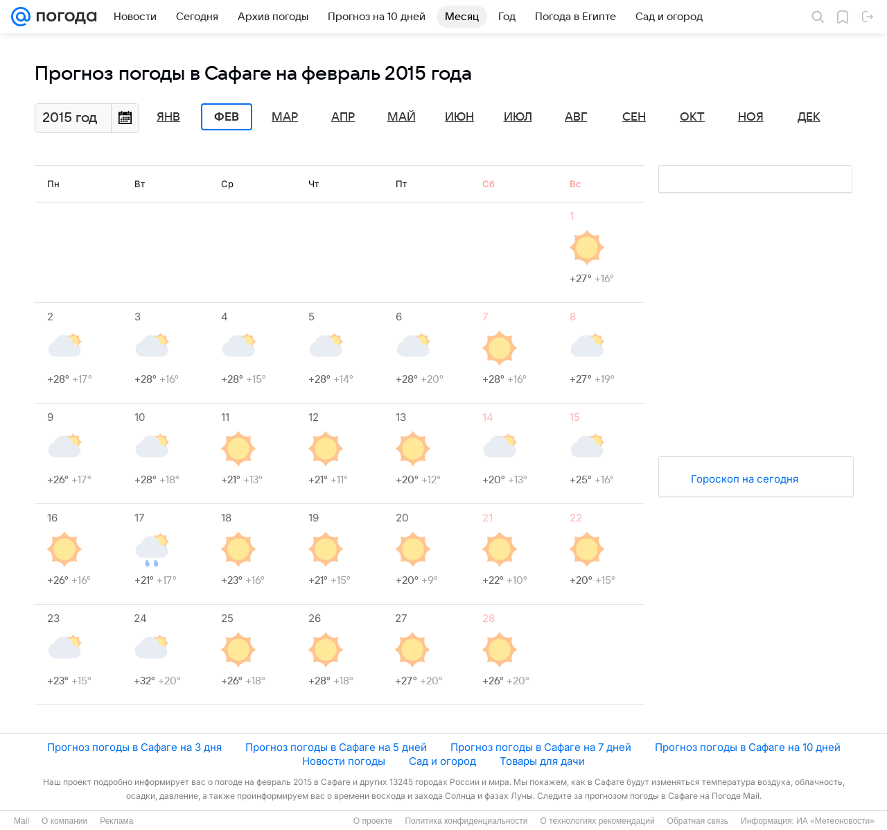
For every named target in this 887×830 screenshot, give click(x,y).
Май (401, 117)
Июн (459, 117)
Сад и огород (442, 761)
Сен (634, 117)
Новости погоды (343, 761)
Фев (226, 117)
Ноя (751, 117)
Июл (518, 117)
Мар (285, 117)
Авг (576, 117)
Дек (809, 117)
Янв (168, 117)
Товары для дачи (542, 761)
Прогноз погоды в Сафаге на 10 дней (748, 747)
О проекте (373, 821)
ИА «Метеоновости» (835, 821)
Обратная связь (697, 821)
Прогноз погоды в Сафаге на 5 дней (336, 747)
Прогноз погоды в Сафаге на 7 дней (540, 747)
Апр (343, 117)
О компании (64, 821)
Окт (692, 117)
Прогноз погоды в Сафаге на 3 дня (134, 747)
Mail (21, 821)
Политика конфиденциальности (466, 821)
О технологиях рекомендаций (597, 821)
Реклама (116, 821)
